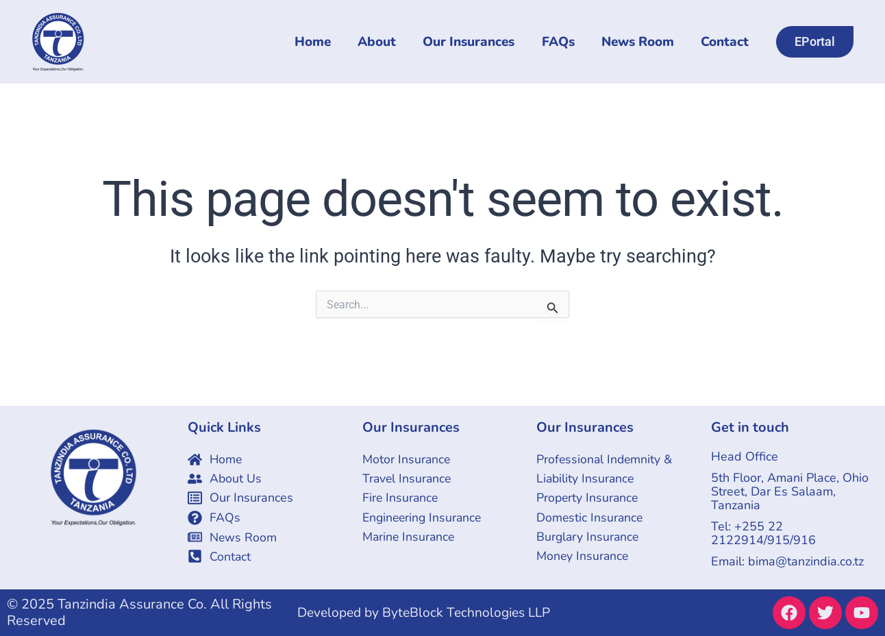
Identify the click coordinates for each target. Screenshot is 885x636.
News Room (639, 42)
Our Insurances (472, 42)
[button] (814, 42)
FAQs (560, 42)
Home (317, 42)
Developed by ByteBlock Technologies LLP (429, 611)
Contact (725, 42)
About (381, 42)
